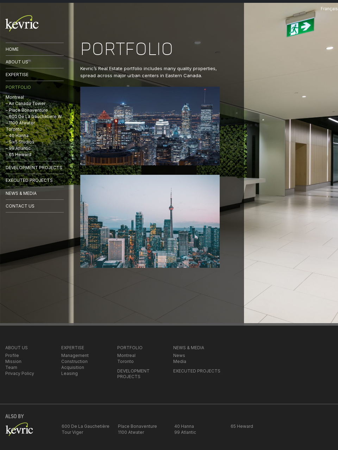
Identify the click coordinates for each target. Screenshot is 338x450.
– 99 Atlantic (18, 148)
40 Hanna (184, 426)
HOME (12, 49)
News (179, 355)
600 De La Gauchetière (85, 426)
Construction (74, 361)
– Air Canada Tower (25, 103)
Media (179, 361)
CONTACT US (20, 206)
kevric (22, 23)
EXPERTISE (17, 74)
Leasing (69, 373)
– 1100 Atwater (20, 122)
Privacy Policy (19, 373)
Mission (13, 361)
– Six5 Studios (20, 141)
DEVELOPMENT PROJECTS (34, 167)
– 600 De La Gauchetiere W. (34, 116)
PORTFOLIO (18, 87)
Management (75, 355)
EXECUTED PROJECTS (29, 180)
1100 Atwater (131, 432)
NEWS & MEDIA (21, 193)
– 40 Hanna (17, 135)
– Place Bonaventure (27, 110)
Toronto (14, 129)
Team (11, 367)
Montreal (15, 97)
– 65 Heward (18, 154)
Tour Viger (72, 432)
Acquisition (72, 367)
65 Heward (242, 426)
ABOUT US (17, 61)
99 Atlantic (185, 432)
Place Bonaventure (137, 426)
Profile (12, 355)
